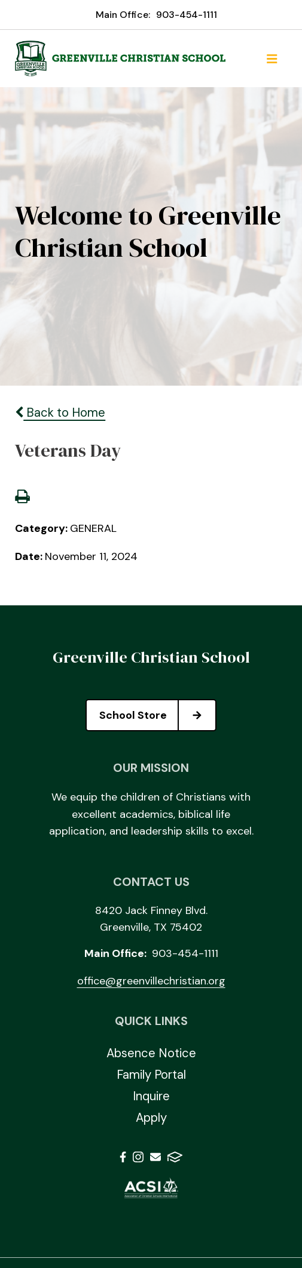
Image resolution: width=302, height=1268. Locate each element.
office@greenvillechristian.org (151, 981)
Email (155, 1157)
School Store (157, 715)
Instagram (138, 1157)
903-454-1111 (186, 14)
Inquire (151, 1096)
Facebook (123, 1157)
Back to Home (60, 412)
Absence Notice (151, 1053)
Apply (151, 1117)
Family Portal (151, 1074)
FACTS (174, 1157)
